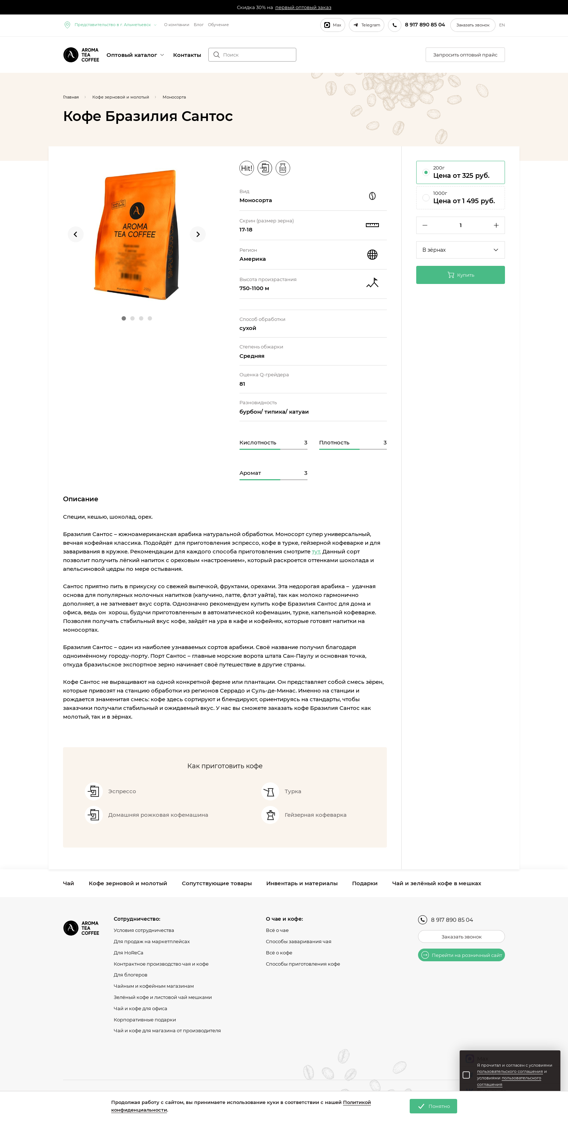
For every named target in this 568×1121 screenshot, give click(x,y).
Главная (71, 97)
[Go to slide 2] (132, 318)
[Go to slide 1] (123, 318)
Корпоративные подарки (145, 1019)
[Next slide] (198, 234)
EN (502, 25)
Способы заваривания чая (298, 941)
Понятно (433, 1106)
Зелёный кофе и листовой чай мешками (163, 997)
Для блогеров (130, 975)
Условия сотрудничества (144, 930)
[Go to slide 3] (141, 318)
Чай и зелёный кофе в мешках (436, 883)
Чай (68, 883)
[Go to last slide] (76, 234)
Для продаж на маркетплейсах (152, 941)
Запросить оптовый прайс (465, 55)
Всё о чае (277, 930)
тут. (316, 551)
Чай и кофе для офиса (140, 1008)
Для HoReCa (128, 952)
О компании (176, 24)
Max (332, 25)
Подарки (365, 883)
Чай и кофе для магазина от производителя (167, 1030)
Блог (199, 24)
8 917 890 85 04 (445, 919)
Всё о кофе (279, 952)
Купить (460, 275)
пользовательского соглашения (510, 1071)
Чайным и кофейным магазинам (154, 986)
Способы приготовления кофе (303, 964)
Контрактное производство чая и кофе (161, 964)
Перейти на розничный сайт (461, 955)
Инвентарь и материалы (302, 883)
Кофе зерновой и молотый (128, 883)
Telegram (366, 25)
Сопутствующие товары (217, 883)
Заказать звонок (472, 25)
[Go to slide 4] (149, 318)
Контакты (187, 54)
